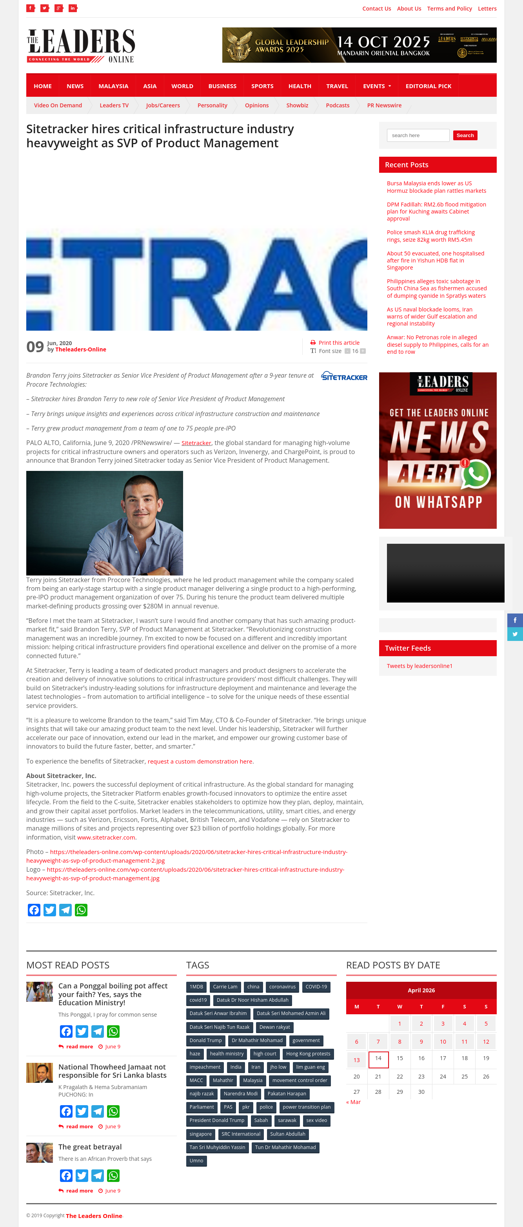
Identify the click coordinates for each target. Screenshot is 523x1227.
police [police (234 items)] (317, 1103)
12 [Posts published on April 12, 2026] (486, 1037)
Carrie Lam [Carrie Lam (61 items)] (226, 987)
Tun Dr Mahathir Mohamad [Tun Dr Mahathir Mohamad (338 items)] (220, 1155)
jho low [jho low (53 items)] (198, 1077)
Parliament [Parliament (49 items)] (251, 1103)
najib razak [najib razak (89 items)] (267, 1090)
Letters (487, 8)
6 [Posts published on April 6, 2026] (356, 1037)
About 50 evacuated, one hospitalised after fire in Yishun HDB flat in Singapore (435, 260)
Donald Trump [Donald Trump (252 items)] (206, 1038)
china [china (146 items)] (255, 987)
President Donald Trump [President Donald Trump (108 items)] (275, 1116)
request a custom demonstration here (203, 761)
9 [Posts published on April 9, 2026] (421, 1037)
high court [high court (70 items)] (266, 1051)
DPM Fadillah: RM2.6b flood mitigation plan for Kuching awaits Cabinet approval (436, 211)
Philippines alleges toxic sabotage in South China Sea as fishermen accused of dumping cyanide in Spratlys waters (436, 288)
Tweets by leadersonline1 (419, 666)
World (183, 86)
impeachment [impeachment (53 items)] (259, 1064)
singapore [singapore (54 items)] (261, 1129)
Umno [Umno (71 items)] (267, 1155)
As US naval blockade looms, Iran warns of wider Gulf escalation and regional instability (437, 316)
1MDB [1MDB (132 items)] (196, 987)
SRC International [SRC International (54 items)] (302, 1129)
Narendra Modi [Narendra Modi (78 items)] (306, 1090)
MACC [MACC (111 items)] (262, 1077)
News (75, 86)
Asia (150, 86)
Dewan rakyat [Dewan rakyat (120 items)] (275, 1025)
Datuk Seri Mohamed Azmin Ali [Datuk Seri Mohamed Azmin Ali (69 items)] (291, 1013)
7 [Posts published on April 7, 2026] (378, 1037)
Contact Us (377, 8)
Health (300, 86)
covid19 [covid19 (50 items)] (198, 1000)
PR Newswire (384, 105)
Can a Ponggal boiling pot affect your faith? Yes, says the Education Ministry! (117, 994)
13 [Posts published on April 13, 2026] (357, 1052)
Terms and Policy (449, 8)
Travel (338, 86)
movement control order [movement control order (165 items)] (217, 1090)
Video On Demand (58, 105)
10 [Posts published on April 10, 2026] (443, 1037)
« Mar (353, 1093)
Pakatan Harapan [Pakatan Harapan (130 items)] (209, 1103)
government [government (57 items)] (307, 1038)
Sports (262, 86)
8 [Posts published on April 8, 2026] (399, 1037)
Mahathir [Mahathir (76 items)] (290, 1077)
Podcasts (338, 105)
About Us (409, 8)
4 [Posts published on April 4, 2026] (464, 1022)
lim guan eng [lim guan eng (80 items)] (231, 1077)
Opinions (257, 105)
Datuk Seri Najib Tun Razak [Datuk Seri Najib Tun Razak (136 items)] (219, 1025)
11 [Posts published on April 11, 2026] (464, 1037)
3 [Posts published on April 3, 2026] (443, 1022)
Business (222, 86)
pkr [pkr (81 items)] (296, 1103)
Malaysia (113, 86)
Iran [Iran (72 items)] (311, 1064)
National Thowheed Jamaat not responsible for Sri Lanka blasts (111, 1071)
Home (43, 86)
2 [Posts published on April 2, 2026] (421, 1022)
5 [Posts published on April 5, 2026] (486, 1022)
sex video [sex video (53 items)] (229, 1129)
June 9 (109, 1046)
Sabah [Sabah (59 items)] (319, 1116)
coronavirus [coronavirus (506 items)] (285, 987)
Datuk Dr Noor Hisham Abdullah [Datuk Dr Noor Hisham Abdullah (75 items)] (253, 1000)
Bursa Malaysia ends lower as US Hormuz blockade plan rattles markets (436, 186)
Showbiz (298, 105)
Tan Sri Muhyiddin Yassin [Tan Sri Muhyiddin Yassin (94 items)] (263, 1142)
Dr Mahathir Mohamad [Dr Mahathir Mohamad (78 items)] (257, 1038)
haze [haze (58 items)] (195, 1051)
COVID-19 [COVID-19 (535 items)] (319, 987)
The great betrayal (89, 1146)
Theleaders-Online (80, 349)
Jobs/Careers (163, 105)
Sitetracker (197, 442)
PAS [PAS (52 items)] (278, 1103)
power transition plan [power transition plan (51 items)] (213, 1116)
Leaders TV (114, 105)
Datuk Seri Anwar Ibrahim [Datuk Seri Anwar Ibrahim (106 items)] (218, 1013)
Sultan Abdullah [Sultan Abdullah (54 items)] (207, 1142)
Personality (212, 105)
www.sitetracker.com (108, 837)
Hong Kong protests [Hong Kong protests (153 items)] (212, 1064)
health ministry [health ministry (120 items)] (227, 1051)
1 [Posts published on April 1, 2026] (399, 1022)
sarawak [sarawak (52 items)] (199, 1129)
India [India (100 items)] (291, 1064)
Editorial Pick (429, 86)
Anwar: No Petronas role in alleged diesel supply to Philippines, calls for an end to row (437, 344)
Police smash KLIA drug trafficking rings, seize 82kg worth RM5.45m (437, 235)
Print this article (335, 342)
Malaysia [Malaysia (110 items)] (320, 1077)
